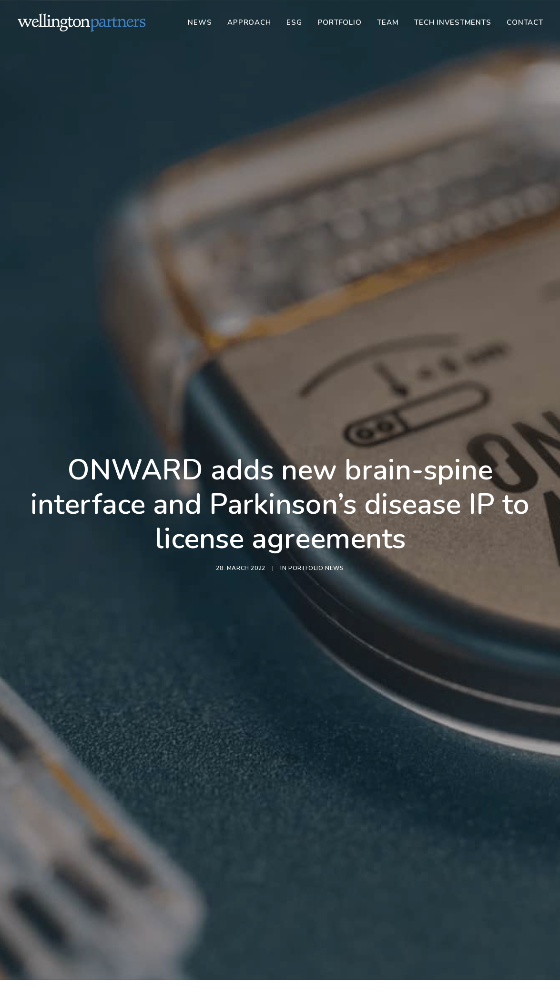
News (200, 22)
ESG (294, 22)
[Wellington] (81, 22)
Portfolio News (316, 511)
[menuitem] (203, 22)
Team (387, 22)
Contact (525, 22)
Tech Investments (452, 22)
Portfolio (340, 22)
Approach (249, 22)
